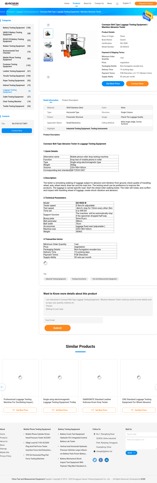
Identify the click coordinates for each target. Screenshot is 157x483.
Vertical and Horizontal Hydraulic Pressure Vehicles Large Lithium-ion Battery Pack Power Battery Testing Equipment (73, 450)
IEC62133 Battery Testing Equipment (17, 40)
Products (3, 438)
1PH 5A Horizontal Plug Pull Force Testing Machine (37, 457)
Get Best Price (113, 83)
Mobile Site (4, 452)
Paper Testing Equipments (17, 80)
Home (2, 434)
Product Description (70, 100)
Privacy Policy (5, 456)
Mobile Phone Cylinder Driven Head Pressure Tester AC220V (38, 436)
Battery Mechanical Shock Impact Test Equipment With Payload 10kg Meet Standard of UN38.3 (73, 463)
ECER (143, 479)
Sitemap (3, 449)
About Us (3, 441)
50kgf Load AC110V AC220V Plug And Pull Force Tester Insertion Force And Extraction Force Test (38, 447)
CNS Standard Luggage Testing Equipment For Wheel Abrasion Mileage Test (136, 402)
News (2, 445)
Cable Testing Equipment (17, 96)
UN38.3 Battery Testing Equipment (17, 33)
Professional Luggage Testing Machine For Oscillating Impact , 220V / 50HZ (19, 402)
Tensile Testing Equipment (17, 76)
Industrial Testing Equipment (56, 279)
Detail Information (50, 100)
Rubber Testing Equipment (17, 46)
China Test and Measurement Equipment (28, 479)
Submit (57, 328)
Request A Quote (146, 3)
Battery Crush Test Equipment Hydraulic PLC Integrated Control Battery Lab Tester (73, 437)
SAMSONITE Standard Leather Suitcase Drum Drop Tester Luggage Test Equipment (97, 402)
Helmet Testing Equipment (17, 85)
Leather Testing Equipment (17, 71)
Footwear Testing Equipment (17, 65)
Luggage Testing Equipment (17, 91)
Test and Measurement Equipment (104, 279)
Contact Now (17, 131)
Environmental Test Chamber (17, 52)
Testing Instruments (79, 279)
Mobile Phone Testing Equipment (17, 59)
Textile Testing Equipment (17, 106)
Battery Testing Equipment (17, 27)
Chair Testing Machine (17, 101)
